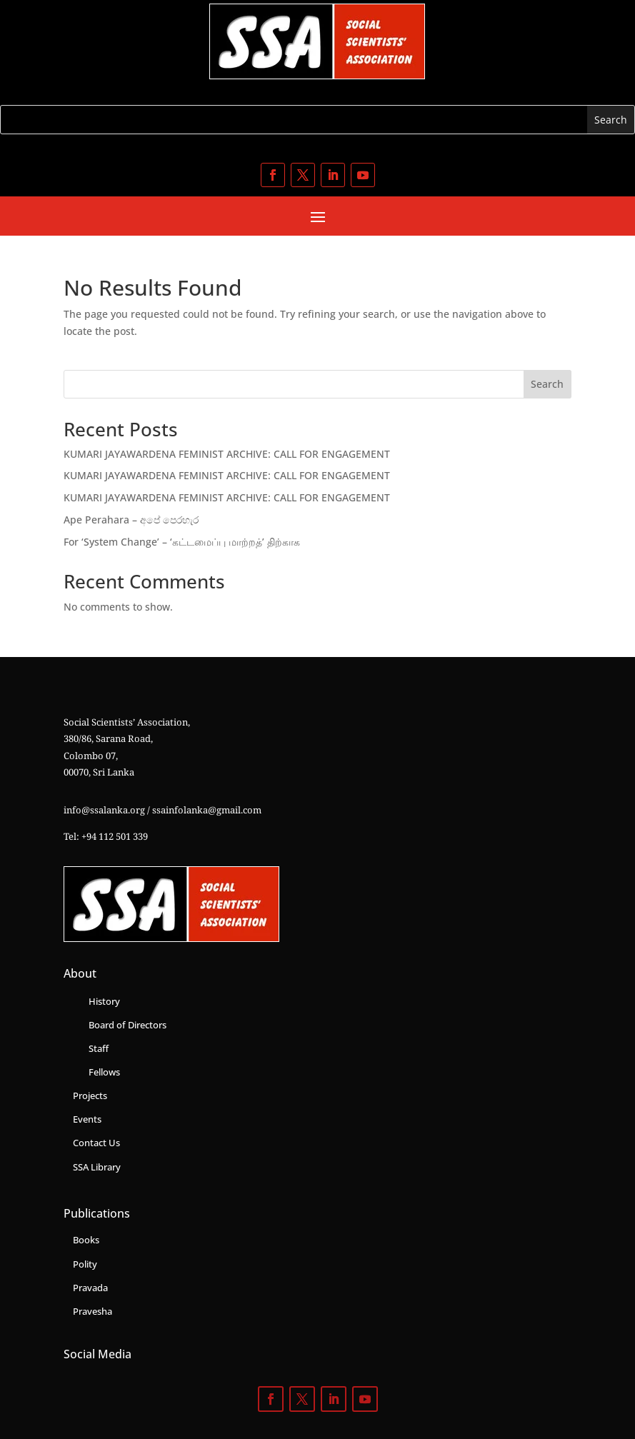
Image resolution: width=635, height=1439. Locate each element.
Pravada (90, 1287)
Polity (85, 1264)
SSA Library (97, 1166)
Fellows (104, 1072)
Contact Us (96, 1142)
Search (547, 384)
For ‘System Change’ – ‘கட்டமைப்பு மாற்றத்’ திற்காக (182, 541)
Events (87, 1119)
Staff (99, 1048)
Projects (90, 1095)
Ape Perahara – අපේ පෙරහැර (131, 519)
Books (86, 1239)
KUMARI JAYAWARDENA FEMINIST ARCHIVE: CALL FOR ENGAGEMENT (227, 454)
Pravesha (92, 1311)
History (104, 1001)
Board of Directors (127, 1024)
